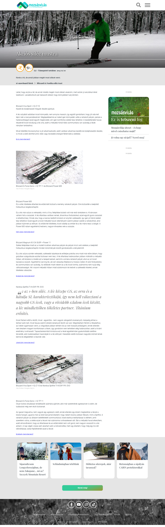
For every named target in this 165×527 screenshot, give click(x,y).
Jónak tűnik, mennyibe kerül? (25, 342)
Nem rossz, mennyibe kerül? (25, 232)
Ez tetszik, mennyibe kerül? (24, 434)
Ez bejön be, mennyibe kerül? (25, 276)
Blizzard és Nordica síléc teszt (49, 83)
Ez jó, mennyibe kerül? (23, 139)
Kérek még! (82, 491)
